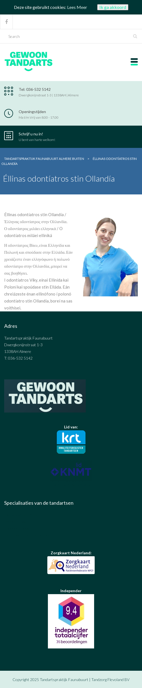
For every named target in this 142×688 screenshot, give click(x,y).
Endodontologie (17, 528)
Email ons (12, 364)
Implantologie (15, 521)
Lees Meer (77, 7)
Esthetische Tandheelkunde (27, 535)
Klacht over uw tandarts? (71, 484)
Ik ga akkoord (112, 7)
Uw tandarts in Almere (23, 515)
